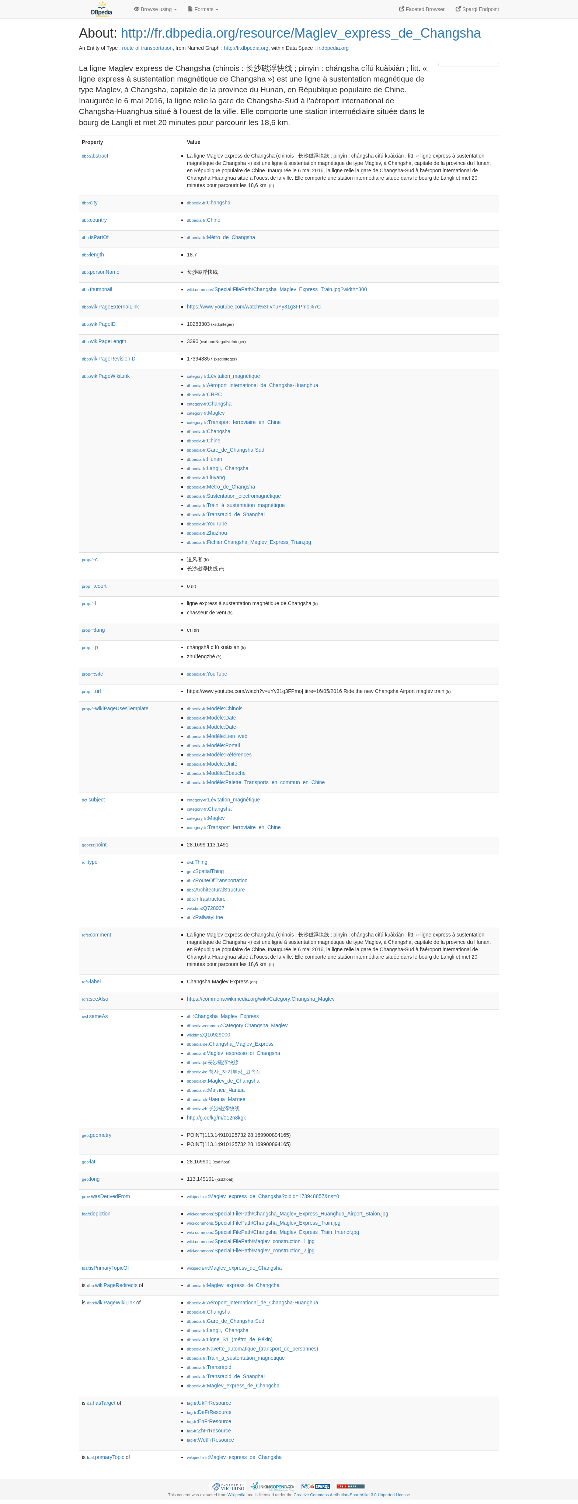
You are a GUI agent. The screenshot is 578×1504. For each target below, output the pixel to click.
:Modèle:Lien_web (217, 736)
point (94, 845)
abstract (95, 156)
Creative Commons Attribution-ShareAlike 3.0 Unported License (351, 1495)
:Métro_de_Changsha (221, 237)
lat (88, 1162)
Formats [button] (203, 9)
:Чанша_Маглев (216, 1099)
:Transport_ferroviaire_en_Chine (234, 422)
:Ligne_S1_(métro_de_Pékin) (230, 1339)
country (94, 220)
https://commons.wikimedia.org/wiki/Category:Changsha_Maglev (261, 999)
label (91, 981)
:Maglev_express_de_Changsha (234, 1268)
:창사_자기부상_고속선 (224, 1071)
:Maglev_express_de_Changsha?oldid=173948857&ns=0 (263, 1196)
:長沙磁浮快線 (212, 1062)
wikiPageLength (104, 341)
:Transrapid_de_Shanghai (226, 514)
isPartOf (95, 237)
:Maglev (206, 413)
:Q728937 (205, 908)
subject (93, 800)
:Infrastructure (206, 899)
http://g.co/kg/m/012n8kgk (216, 1118)
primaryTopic (105, 1457)
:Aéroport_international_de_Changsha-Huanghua (252, 385)
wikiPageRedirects (112, 1285)
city (90, 203)
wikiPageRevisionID (109, 359)
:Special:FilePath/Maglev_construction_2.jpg (250, 1250)
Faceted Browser (422, 9)
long (91, 1179)
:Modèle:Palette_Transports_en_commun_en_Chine (256, 782)
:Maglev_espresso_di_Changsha (233, 1053)
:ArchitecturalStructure (216, 890)
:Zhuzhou (207, 533)
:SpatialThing (205, 871)
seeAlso (95, 999)
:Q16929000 (208, 1035)
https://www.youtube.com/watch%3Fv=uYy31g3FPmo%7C (254, 307)
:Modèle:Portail (213, 745)
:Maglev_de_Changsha (223, 1081)
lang (93, 630)
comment (96, 935)
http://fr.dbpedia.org (246, 48)
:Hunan (204, 459)
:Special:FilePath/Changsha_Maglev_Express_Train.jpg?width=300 (277, 289)
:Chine (203, 220)
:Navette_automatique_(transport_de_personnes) (252, 1349)
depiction (96, 1214)
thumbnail (97, 289)
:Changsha (208, 203)
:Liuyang (206, 477)
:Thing (197, 862)
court (94, 586)
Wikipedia (236, 1495)
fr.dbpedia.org (333, 48)
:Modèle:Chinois (215, 708)
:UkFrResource (209, 1403)
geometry (96, 1135)
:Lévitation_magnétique (223, 376)
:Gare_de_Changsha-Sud (225, 450)
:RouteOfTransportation (217, 880)
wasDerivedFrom (106, 1196)
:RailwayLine (205, 917)
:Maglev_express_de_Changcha (233, 1285)
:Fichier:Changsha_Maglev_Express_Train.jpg (249, 542)
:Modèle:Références (219, 755)
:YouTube (207, 524)
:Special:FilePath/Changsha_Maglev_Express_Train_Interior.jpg (273, 1232)
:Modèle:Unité (212, 764)
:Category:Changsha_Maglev (237, 1025)
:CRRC (204, 394)
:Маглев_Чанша (216, 1090)
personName (100, 272)
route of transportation (147, 48)
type (90, 862)
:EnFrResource (209, 1421)
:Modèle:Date (211, 718)
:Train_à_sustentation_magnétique (236, 505)
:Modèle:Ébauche (216, 773)
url (91, 691)
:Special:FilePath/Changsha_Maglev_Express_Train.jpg (264, 1223)
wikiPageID (99, 324)
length (93, 255)
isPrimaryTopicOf (105, 1268)
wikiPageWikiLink (106, 376)
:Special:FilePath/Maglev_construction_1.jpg (250, 1241)
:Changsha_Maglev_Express (223, 1016)
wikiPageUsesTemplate (115, 708)
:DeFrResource (209, 1412)
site (92, 674)
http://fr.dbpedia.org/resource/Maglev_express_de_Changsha (301, 33)
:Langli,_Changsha (217, 468)
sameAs (95, 1016)
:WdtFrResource (210, 1440)
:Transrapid (209, 1367)
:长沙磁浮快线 (213, 1108)
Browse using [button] (155, 9)
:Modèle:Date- (212, 727)
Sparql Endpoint (477, 9)
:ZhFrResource (209, 1431)
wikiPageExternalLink (110, 307)
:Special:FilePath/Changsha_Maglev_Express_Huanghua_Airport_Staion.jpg (287, 1214)
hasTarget (101, 1403)
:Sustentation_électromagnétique (234, 496)
